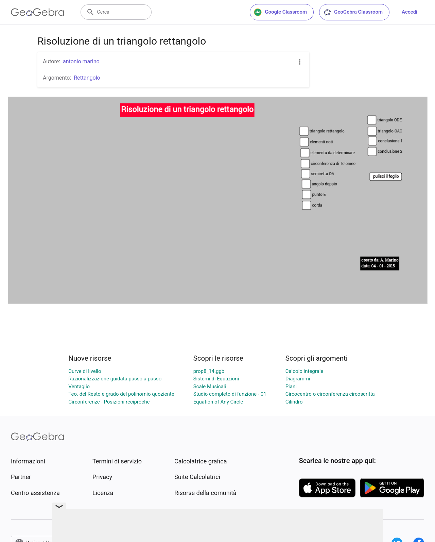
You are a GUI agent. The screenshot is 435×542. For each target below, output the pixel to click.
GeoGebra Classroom (353, 12)
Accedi (409, 12)
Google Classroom (280, 12)
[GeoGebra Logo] (37, 12)
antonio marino (81, 61)
